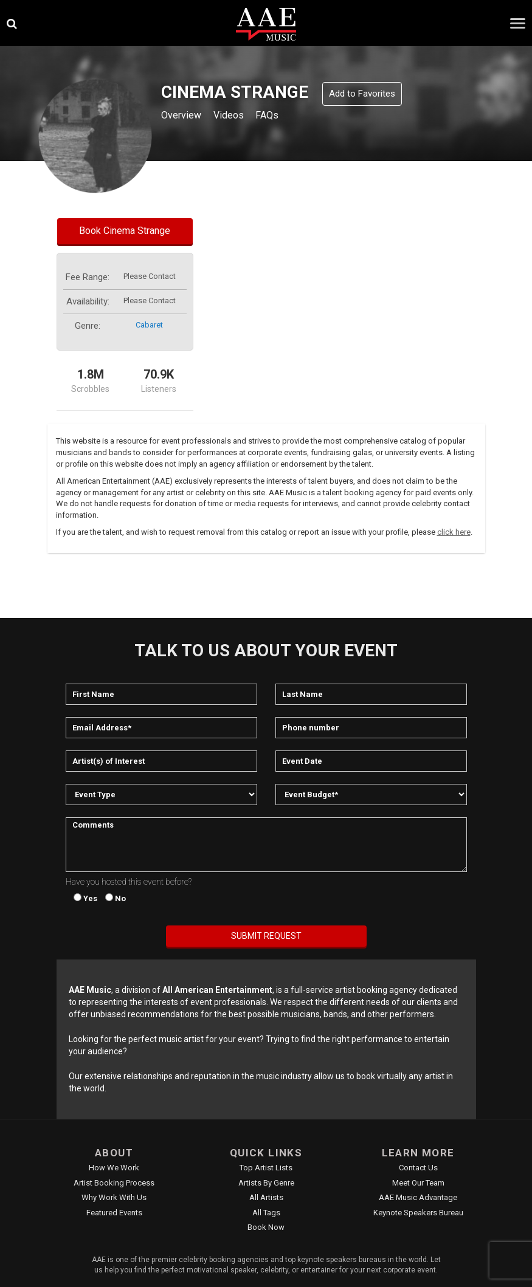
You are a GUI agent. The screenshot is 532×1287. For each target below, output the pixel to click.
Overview (183, 116)
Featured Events (114, 1212)
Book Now (266, 1227)
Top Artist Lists (266, 1167)
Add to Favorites (362, 93)
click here (454, 532)
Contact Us (418, 1167)
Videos (237, 116)
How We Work (114, 1167)
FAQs (280, 116)
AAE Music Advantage (418, 1197)
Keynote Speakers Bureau (418, 1212)
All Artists (266, 1197)
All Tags (266, 1212)
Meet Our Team (418, 1182)
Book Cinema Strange (124, 230)
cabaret (149, 324)
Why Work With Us (114, 1197)
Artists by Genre (266, 1182)
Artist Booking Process (114, 1182)
